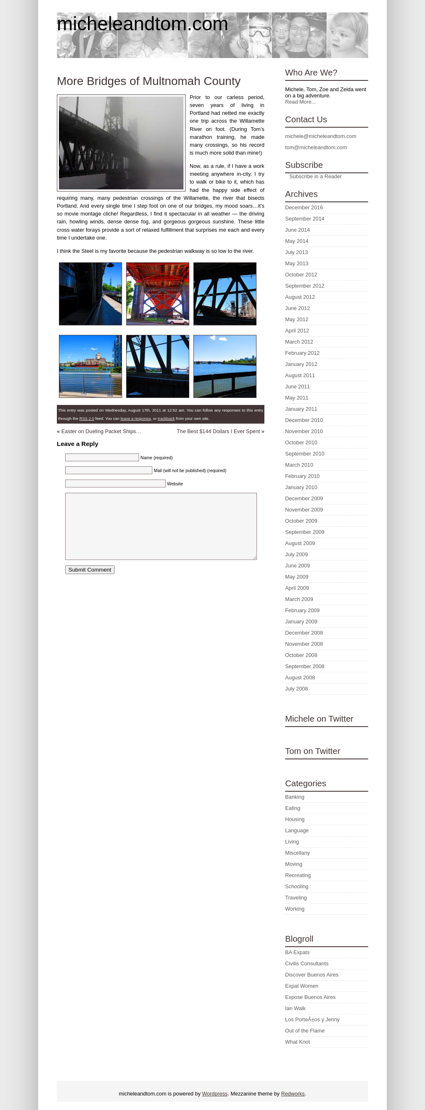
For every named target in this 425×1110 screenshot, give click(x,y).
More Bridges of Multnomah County (149, 81)
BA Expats (297, 952)
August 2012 (300, 297)
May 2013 (296, 263)
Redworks (293, 1094)
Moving (293, 864)
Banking (294, 797)
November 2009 (304, 510)
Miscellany (297, 853)
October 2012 (301, 274)
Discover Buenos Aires (312, 975)
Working (295, 909)
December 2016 (304, 207)
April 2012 (297, 330)
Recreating (298, 875)
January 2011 (301, 409)
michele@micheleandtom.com (321, 136)
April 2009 (297, 588)
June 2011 (297, 386)
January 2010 (301, 487)
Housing (295, 819)
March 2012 (299, 342)
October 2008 (301, 655)
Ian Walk (295, 1008)
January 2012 (301, 364)
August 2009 (300, 543)
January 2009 (301, 621)
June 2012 (297, 308)
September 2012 (305, 286)
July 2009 (296, 554)
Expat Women (301, 986)
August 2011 (300, 375)
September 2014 (305, 219)
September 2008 (305, 666)
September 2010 (305, 454)
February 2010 (302, 476)
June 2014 (297, 230)
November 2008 (304, 644)
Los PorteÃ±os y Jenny (312, 1019)
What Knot (297, 1042)
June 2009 (297, 565)
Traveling (296, 897)
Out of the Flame (305, 1031)
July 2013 (296, 252)
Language (297, 830)
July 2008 (296, 689)
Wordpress (215, 1094)
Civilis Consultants (307, 963)
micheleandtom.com (142, 23)
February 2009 (302, 610)
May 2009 (296, 577)
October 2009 (301, 521)
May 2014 (296, 241)
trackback (166, 418)
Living (292, 842)
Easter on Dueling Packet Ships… (101, 431)
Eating (292, 808)
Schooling (296, 886)
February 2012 (302, 353)
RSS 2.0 (86, 418)
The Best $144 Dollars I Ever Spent (218, 431)
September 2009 (305, 532)
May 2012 (296, 319)
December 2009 (304, 498)
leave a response (135, 418)
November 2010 (304, 431)
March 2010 (299, 465)
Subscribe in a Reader (315, 176)
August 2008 (300, 677)
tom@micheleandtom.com (316, 147)
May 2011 (296, 398)
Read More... (300, 102)
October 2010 (301, 442)
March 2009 (299, 599)
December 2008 (304, 633)
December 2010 (304, 420)
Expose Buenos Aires (310, 997)
